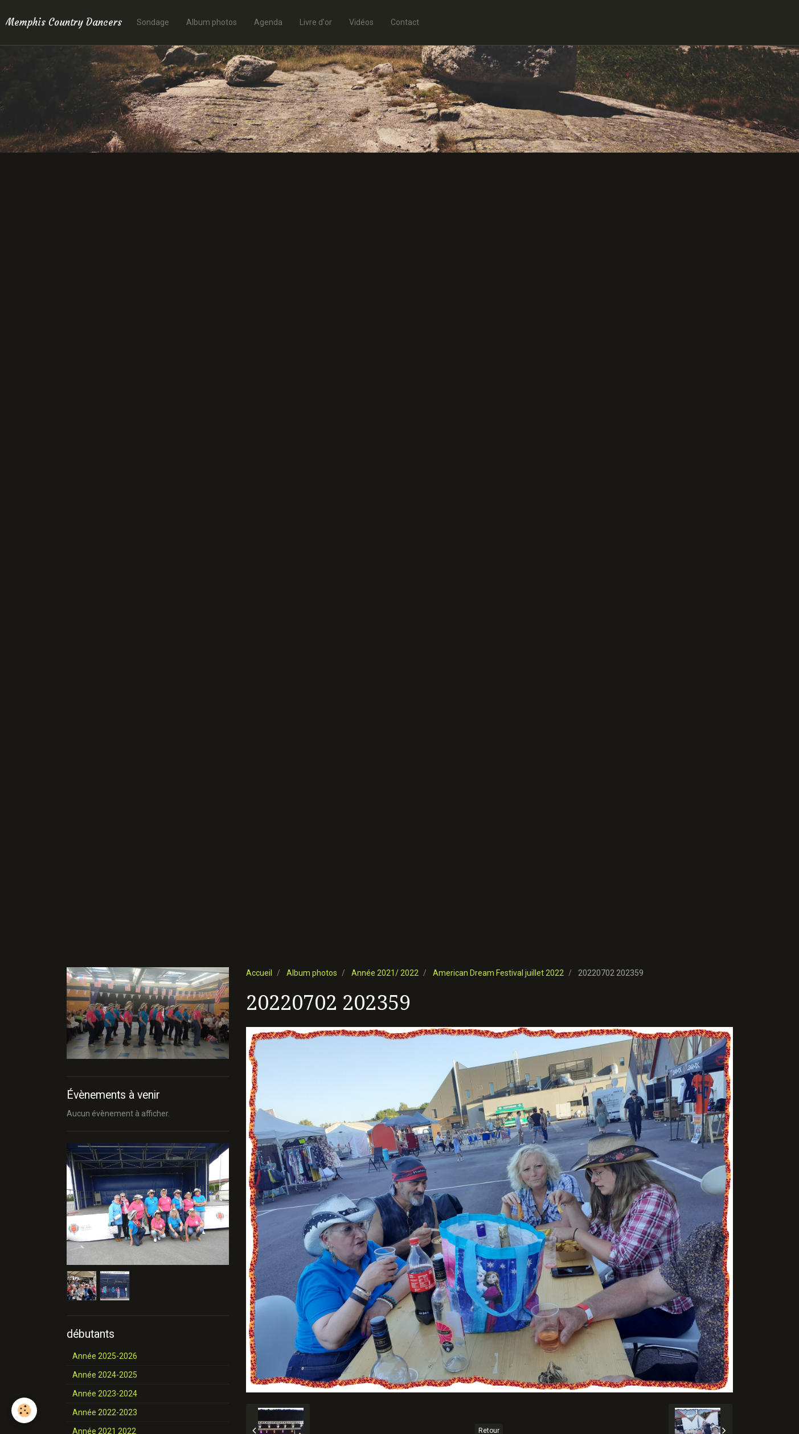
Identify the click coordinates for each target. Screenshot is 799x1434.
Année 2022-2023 (104, 1412)
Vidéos (361, 22)
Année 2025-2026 (104, 1356)
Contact (405, 22)
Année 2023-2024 (104, 1393)
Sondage (153, 22)
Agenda (268, 22)
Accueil (259, 972)
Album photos (211, 22)
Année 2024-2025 (104, 1374)
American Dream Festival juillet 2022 (498, 972)
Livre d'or (316, 22)
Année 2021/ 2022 (385, 972)
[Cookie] (24, 1410)
